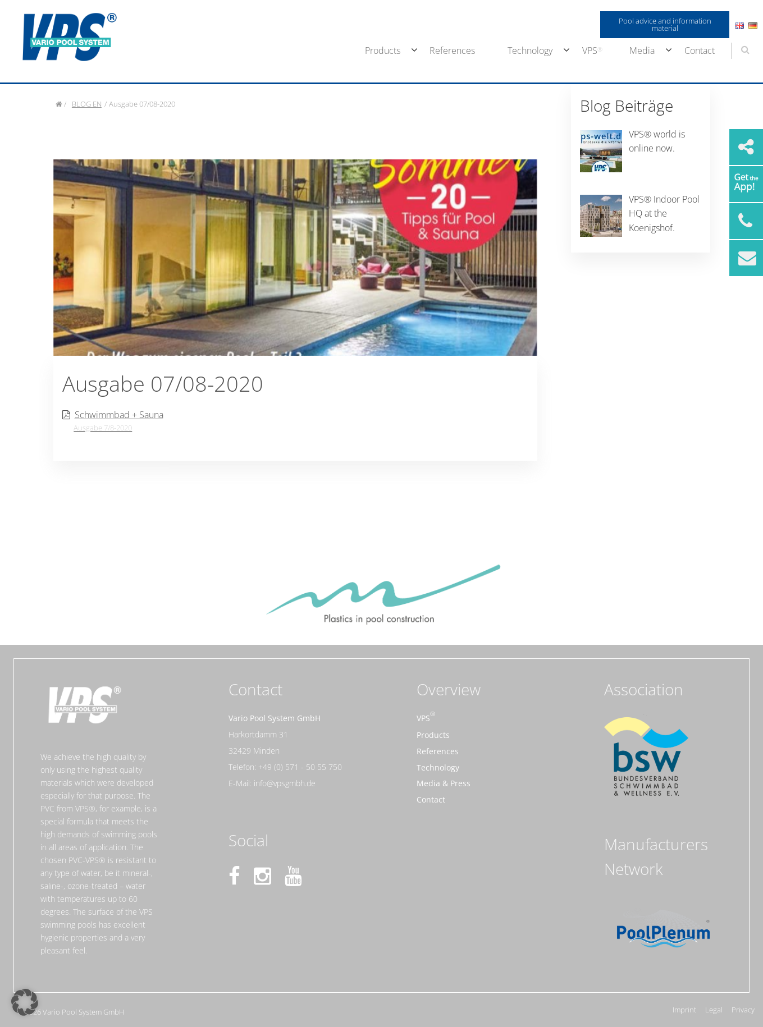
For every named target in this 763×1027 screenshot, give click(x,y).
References (452, 50)
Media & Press (443, 783)
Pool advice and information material (665, 24)
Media (642, 50)
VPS (589, 50)
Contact (699, 50)
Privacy (743, 1010)
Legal (714, 1010)
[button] (24, 1002)
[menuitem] (381, 51)
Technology (530, 50)
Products (382, 50)
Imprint (684, 1010)
